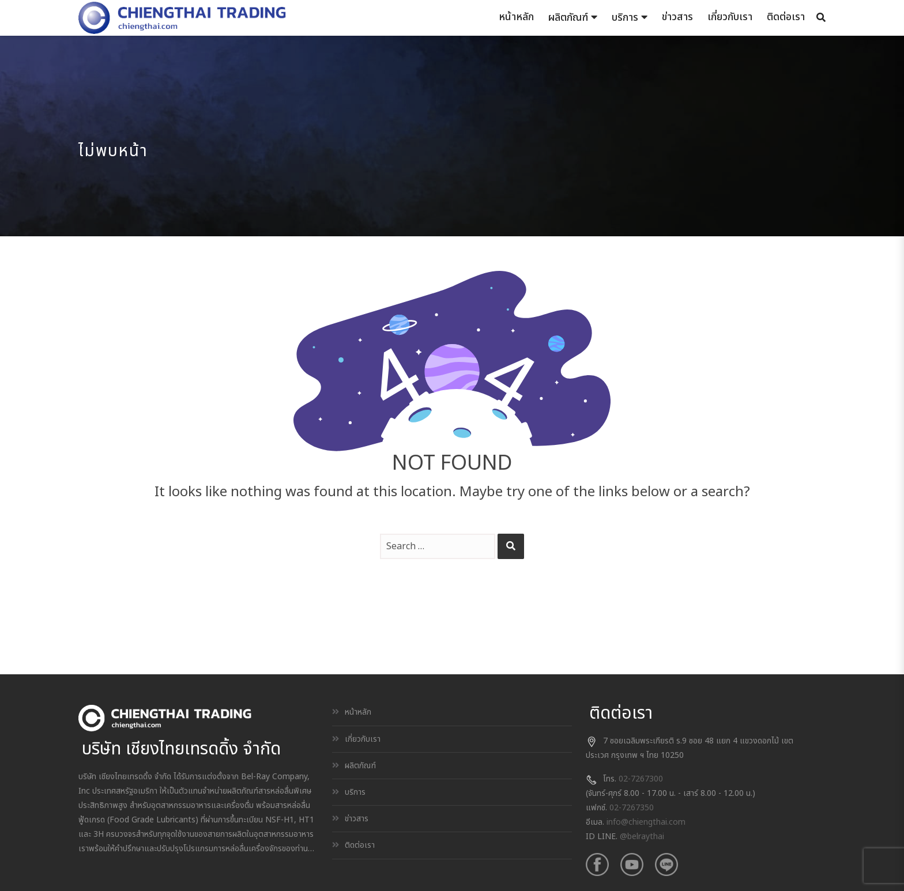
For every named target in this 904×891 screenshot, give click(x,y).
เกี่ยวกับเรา (363, 739)
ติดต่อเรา (360, 845)
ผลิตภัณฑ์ (360, 766)
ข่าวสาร (356, 819)
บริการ (355, 792)
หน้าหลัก (358, 712)
